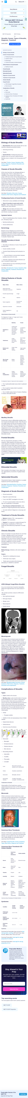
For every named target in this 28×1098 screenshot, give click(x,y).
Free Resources (13, 16)
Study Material (13, 9)
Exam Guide (13, 12)
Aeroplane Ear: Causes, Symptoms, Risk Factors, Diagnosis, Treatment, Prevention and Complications (13, 269)
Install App (23, 1094)
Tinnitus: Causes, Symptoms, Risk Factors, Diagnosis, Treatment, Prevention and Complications (12, 164)
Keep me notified (15, 44)
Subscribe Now (14, 997)
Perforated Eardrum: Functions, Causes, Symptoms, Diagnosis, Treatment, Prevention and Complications (13, 495)
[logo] (5, 2)
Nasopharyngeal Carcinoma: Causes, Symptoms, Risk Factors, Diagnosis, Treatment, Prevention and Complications (13, 692)
